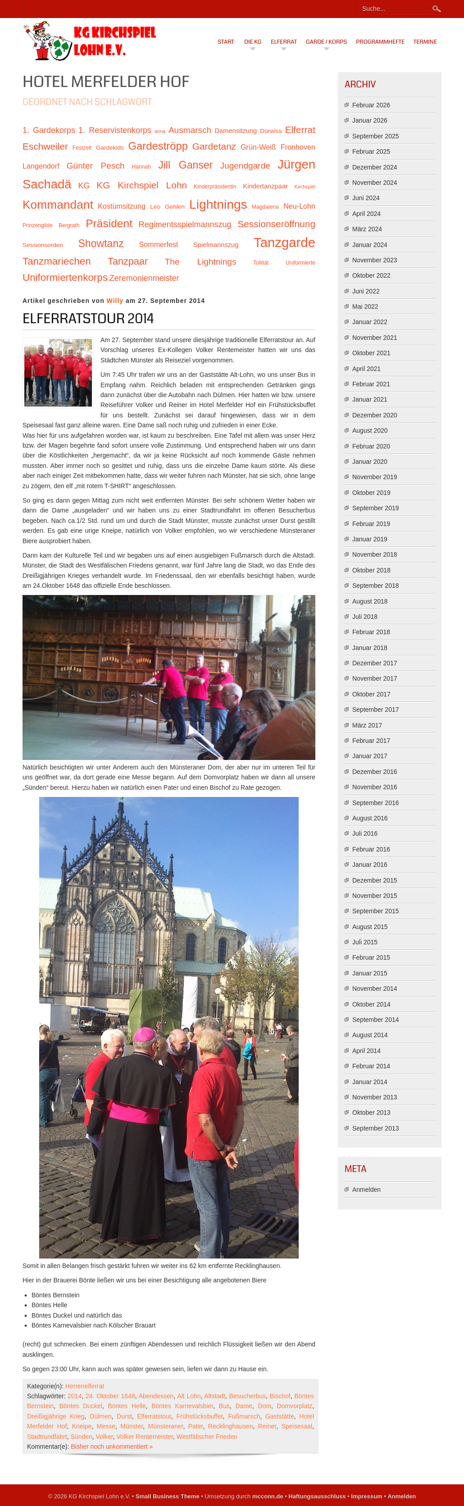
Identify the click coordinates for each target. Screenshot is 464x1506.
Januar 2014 (369, 1081)
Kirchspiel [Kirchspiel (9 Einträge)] (305, 186)
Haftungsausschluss (317, 1496)
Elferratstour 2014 (88, 318)
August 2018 (370, 601)
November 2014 (374, 988)
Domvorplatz (295, 1406)
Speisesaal (297, 1426)
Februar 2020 (371, 446)
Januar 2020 (369, 461)
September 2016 (375, 802)
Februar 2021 (371, 384)
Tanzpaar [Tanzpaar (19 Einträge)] (128, 261)
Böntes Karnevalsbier (182, 1406)
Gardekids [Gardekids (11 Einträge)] (110, 147)
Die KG (252, 42)
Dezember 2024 (374, 167)
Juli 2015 (365, 942)
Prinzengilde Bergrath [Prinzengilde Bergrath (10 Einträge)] (51, 225)
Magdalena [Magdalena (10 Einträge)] (265, 207)
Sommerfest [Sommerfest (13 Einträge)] (158, 244)
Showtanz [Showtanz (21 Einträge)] (101, 243)
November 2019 (374, 477)
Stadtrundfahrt (47, 1436)
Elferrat (284, 42)
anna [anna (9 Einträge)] (160, 131)
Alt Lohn (188, 1396)
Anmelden (366, 1189)
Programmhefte (380, 42)
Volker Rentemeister (145, 1436)
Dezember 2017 (374, 663)
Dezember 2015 (374, 880)
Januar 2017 (369, 756)
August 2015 (370, 926)
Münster (131, 1426)
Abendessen (156, 1396)
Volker (104, 1436)
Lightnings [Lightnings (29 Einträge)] (218, 204)
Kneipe (82, 1426)
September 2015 (375, 911)
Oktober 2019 (371, 492)
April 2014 (366, 1050)
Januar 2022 (369, 321)
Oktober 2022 (371, 275)
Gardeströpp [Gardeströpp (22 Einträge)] (158, 146)
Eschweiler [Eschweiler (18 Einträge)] (45, 146)
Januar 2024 (369, 244)
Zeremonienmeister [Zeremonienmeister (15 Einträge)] (144, 278)
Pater (195, 1426)
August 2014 (370, 1035)
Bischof (280, 1396)
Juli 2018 (365, 616)
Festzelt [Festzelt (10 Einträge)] (82, 148)
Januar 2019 (369, 539)
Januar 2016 (369, 864)
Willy (115, 300)
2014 (75, 1396)
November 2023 (374, 260)
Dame (244, 1406)
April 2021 (366, 368)
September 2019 (375, 508)
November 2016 (374, 787)
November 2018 (374, 554)
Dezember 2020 (374, 415)
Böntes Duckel (80, 1406)
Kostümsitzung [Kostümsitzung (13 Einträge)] (122, 206)
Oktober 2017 (371, 694)
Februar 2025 (371, 151)
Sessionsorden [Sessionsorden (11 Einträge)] (43, 245)
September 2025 (375, 136)
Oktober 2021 (371, 353)
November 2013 (374, 1097)
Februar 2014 (371, 1066)
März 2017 (367, 725)
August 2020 (370, 430)
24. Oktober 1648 (110, 1396)
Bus (224, 1406)
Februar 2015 (371, 957)
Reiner (267, 1426)
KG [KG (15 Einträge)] (84, 185)
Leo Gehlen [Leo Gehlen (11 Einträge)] (167, 206)
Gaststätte (279, 1416)
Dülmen (100, 1416)
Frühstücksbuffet (199, 1416)
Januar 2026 (369, 120)
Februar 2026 (371, 105)
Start (226, 42)
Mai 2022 (365, 306)
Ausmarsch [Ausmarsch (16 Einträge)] (189, 130)
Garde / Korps (326, 42)
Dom (264, 1406)
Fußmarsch (244, 1416)
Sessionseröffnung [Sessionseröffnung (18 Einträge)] (276, 224)
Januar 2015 (369, 973)
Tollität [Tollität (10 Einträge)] (260, 263)
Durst (124, 1416)
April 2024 (366, 213)
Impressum (366, 1496)
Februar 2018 (371, 632)
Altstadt (214, 1396)
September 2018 (375, 585)
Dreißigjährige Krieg (56, 1416)
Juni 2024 (366, 197)
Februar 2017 (371, 740)
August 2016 (370, 818)
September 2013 (375, 1128)
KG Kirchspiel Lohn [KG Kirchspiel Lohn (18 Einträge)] (141, 185)
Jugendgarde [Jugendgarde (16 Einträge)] (245, 165)
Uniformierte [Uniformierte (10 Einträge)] (300, 263)
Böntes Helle (127, 1406)
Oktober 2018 (371, 570)
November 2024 (374, 182)
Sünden (81, 1436)
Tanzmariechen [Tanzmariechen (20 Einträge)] (57, 261)
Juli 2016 (365, 833)
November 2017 (374, 678)
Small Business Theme (168, 1496)
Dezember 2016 (374, 771)
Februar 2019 (371, 523)
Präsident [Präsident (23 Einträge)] (109, 223)
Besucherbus (247, 1396)
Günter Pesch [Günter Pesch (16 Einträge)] (96, 165)
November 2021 (374, 337)
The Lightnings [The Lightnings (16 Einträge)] (201, 261)
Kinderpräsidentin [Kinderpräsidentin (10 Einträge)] (215, 186)
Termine (425, 42)
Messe (106, 1426)
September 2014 (375, 1019)
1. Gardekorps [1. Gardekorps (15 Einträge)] (49, 130)
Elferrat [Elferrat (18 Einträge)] (300, 129)
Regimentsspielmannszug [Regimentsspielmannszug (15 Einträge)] (185, 224)
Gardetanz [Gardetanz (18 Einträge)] (214, 146)
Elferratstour (154, 1416)
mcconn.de (267, 1496)
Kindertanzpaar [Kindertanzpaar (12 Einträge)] (265, 186)
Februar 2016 (371, 849)
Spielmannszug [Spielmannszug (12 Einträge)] (215, 244)
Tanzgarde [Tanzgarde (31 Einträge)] (284, 242)
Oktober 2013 (371, 1112)
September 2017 (375, 709)
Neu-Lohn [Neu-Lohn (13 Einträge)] (299, 206)
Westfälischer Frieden (207, 1436)
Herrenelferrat (84, 1386)
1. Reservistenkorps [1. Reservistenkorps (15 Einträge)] (114, 130)
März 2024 (367, 229)
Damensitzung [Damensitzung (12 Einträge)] (235, 130)
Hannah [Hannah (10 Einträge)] (141, 167)
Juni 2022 (366, 291)
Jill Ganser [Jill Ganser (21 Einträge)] (185, 165)
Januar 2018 (369, 647)
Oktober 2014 (371, 1004)
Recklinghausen (230, 1426)
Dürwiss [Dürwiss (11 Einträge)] (271, 131)
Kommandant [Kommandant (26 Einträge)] (58, 204)
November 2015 (374, 895)
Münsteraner (165, 1426)
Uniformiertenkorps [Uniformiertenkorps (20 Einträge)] (65, 277)
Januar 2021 (369, 399)
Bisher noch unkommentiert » (112, 1446)
